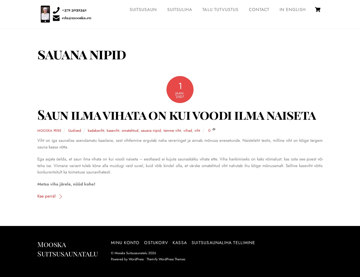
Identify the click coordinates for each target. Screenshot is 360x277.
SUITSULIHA (179, 9)
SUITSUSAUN (143, 9)
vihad (187, 130)
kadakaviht (96, 130)
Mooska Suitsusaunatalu (131, 253)
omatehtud (130, 130)
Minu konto (125, 242)
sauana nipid (151, 130)
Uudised (74, 130)
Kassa (180, 242)
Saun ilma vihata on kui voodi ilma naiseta (176, 114)
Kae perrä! (46, 196)
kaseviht (113, 130)
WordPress (136, 259)
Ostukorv (156, 242)
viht (197, 130)
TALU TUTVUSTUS (220, 9)
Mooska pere (49, 130)
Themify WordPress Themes (166, 259)
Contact (259, 9)
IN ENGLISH (293, 9)
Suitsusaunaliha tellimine (223, 242)
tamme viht (172, 130)
